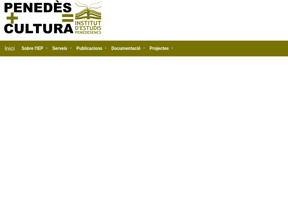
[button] (34, 48)
